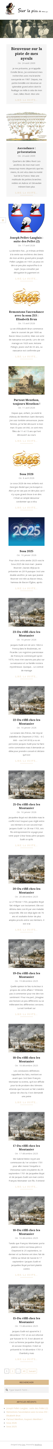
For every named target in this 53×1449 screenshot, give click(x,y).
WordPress (38, 1445)
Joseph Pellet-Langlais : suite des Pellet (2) (26, 239)
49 (24, 1371)
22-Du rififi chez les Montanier (26, 721)
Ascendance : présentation (26, 150)
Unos (23, 1445)
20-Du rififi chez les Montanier (26, 890)
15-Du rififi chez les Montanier (26, 1320)
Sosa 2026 (26, 474)
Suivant (32, 1371)
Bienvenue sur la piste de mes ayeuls (26, 53)
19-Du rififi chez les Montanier (26, 975)
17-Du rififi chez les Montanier (26, 1147)
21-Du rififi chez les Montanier (26, 806)
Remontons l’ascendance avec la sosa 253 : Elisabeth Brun (26, 315)
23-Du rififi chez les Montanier (26, 633)
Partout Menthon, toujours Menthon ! (26, 401)
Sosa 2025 (26, 551)
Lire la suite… (26, 100)
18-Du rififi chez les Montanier (26, 1059)
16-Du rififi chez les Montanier (26, 1232)
